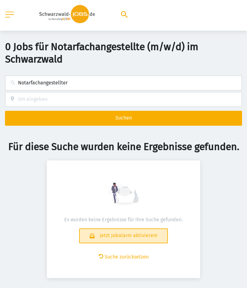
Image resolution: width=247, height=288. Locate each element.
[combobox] (123, 83)
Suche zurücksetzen (124, 257)
